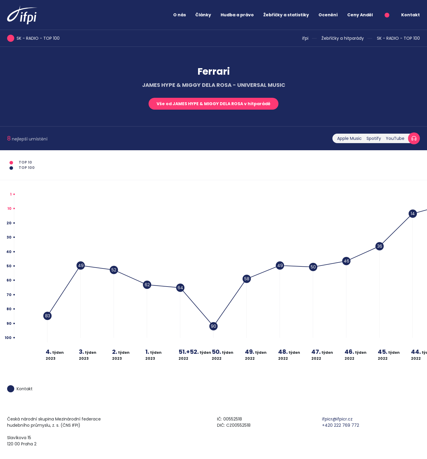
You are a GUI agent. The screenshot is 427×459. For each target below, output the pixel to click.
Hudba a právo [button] (237, 15)
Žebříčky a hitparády (342, 38)
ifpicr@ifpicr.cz (337, 419)
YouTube (395, 138)
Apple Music (349, 138)
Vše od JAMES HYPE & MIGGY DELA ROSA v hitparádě (213, 104)
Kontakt (410, 15)
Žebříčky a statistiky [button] (286, 15)
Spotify (374, 138)
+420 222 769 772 (340, 425)
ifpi (305, 38)
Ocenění (328, 15)
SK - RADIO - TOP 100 (398, 38)
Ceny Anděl (360, 15)
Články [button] (203, 15)
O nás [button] (179, 15)
